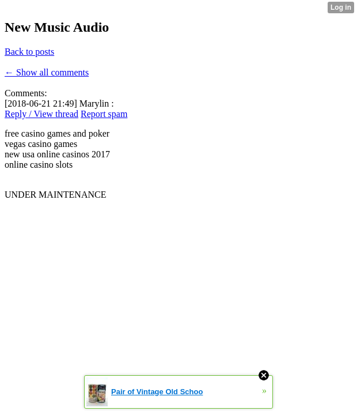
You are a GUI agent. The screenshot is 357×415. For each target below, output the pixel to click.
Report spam (104, 114)
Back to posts (29, 51)
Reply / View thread (41, 114)
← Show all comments (47, 72)
